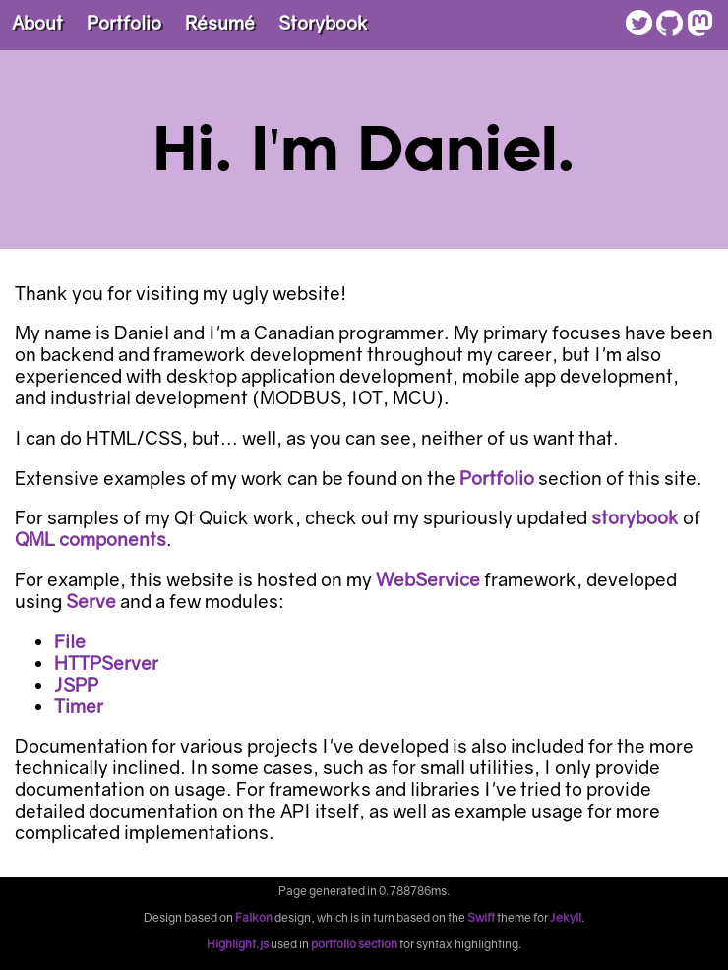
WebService (428, 579)
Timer (78, 706)
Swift (481, 917)
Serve (91, 601)
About (37, 22)
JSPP (76, 685)
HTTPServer (106, 663)
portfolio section (354, 944)
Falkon (254, 917)
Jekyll (565, 917)
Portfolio (124, 22)
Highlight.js (238, 944)
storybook (635, 517)
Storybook (323, 22)
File (70, 641)
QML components (90, 539)
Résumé (220, 22)
